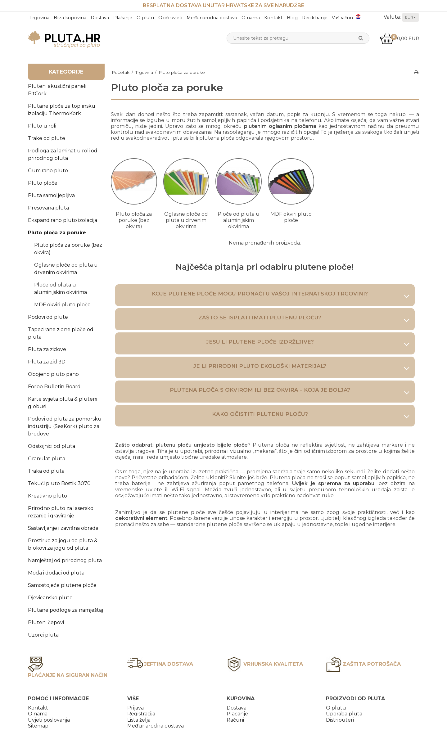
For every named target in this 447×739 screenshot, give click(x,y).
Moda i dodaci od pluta (56, 573)
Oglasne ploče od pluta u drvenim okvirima (66, 268)
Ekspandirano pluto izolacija (62, 220)
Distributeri (340, 720)
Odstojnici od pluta (51, 446)
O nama (251, 17)
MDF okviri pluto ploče (62, 305)
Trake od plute (46, 138)
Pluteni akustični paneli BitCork (57, 90)
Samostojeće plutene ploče (62, 585)
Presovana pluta (48, 208)
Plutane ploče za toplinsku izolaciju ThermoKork (61, 109)
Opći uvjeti (170, 17)
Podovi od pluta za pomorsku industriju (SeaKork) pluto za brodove (65, 426)
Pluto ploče (42, 183)
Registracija (141, 714)
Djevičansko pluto (50, 598)
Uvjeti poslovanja (49, 720)
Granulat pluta (46, 459)
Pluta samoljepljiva (51, 195)
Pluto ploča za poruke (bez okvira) (68, 248)
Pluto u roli (42, 126)
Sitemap (38, 726)
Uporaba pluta (344, 714)
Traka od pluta (46, 471)
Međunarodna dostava (212, 17)
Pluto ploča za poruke (57, 233)
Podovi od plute (48, 317)
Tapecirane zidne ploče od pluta (60, 333)
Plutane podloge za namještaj (65, 610)
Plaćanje (122, 17)
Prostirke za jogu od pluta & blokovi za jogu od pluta (62, 544)
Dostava (100, 17)
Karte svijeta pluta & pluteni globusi (62, 402)
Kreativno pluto (47, 496)
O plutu (145, 17)
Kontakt (273, 17)
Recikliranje (314, 17)
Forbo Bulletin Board (54, 387)
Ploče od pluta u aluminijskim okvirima (60, 288)
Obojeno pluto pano (53, 374)
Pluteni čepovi (46, 622)
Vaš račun (342, 17)
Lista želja (139, 720)
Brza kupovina (70, 17)
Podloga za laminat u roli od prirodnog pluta (62, 154)
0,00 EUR (399, 38)
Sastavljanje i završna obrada (63, 528)
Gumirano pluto (48, 170)
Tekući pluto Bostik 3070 (59, 483)
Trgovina (39, 17)
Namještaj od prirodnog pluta (65, 560)
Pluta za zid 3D (46, 362)
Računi (235, 720)
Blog (292, 17)
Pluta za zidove (47, 349)
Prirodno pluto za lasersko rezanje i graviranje (60, 512)
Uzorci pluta (43, 635)
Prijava (135, 708)
